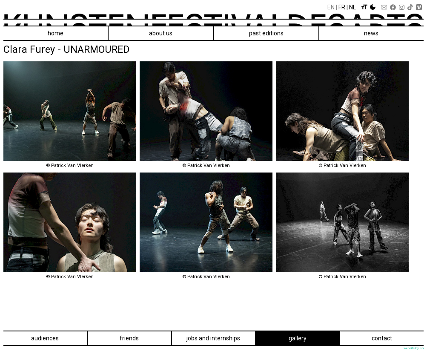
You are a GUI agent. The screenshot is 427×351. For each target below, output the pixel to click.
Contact (382, 338)
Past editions (266, 33)
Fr (341, 7)
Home (55, 33)
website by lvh (414, 348)
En (331, 7)
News (371, 33)
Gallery (298, 338)
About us (160, 33)
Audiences (45, 338)
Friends (129, 338)
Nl (352, 7)
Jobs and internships (213, 338)
